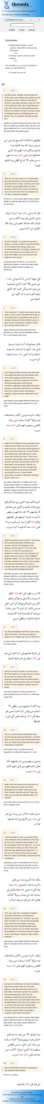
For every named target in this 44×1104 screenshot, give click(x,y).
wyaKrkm (31, 576)
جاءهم (10, 1034)
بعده (23, 894)
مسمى (36, 608)
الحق (20, 223)
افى (24, 593)
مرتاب (12, 899)
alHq (24, 201)
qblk (14, 201)
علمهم (27, 653)
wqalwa (14, 490)
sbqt (6, 403)
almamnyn (8, 270)
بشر (13, 608)
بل (38, 653)
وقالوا (37, 521)
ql (5, 262)
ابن (6, 140)
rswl (38, 123)
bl (5, 641)
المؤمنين (35, 298)
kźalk (21, 868)
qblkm (26, 482)
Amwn (13, 644)
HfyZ (10, 697)
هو (7, 711)
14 (5, 979)
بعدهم (8, 506)
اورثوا (19, 1049)
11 (5, 780)
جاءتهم (18, 511)
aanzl (6, 802)
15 (5, 1063)
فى (29, 213)
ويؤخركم (19, 603)
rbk (30, 201)
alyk (25, 199)
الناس (27, 278)
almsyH (21, 123)
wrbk (34, 694)
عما (19, 613)
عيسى (11, 140)
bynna (22, 802)
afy (13, 574)
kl (4, 697)
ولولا (33, 420)
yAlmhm (35, 485)
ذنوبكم (28, 603)
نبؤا (27, 501)
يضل (37, 899)
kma (29, 749)
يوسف (23, 879)
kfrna (23, 490)
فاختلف (8, 414)
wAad (6, 485)
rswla (16, 868)
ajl (5, 579)
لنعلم (37, 711)
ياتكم (33, 501)
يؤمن (27, 711)
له (30, 706)
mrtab (6, 871)
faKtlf (26, 401)
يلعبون (20, 1083)
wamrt (21, 267)
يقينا (37, 165)
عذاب (37, 823)
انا (31, 140)
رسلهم (10, 511)
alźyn (6, 128)
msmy (8, 579)
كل (12, 715)
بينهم (30, 425)
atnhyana (7, 332)
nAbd (16, 332)
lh (12, 692)
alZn (13, 131)
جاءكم (31, 879)
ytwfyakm (14, 267)
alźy (9, 267)
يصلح (31, 344)
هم (6, 653)
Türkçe (21, 30)
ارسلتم (16, 521)
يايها (34, 278)
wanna (35, 332)
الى (11, 603)
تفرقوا (32, 1034)
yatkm (9, 482)
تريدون (36, 613)
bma (27, 490)
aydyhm (35, 487)
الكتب (16, 218)
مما (19, 213)
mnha (35, 641)
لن (8, 889)
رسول (31, 145)
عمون (11, 658)
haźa (34, 330)
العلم (37, 1039)
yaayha (9, 262)
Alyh (10, 802)
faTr (22, 574)
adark (8, 641)
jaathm (13, 487)
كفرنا (27, 521)
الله (26, 145)
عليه (31, 813)
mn (35, 128)
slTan (23, 692)
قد (26, 344)
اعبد (24, 283)
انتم (21, 608)
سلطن (14, 706)
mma (16, 199)
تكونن (36, 228)
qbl (30, 330)
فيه (29, 155)
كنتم (18, 278)
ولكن (30, 150)
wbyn (16, 749)
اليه (37, 359)
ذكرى (24, 818)
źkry (38, 802)
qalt (5, 574)
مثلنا (8, 608)
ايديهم (21, 516)
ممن (11, 711)
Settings (32, 30)
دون (34, 288)
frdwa (29, 487)
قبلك (37, 223)
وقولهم (36, 140)
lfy (18, 128)
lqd (17, 201)
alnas (14, 262)
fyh (16, 128)
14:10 (12, 536)
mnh (24, 128)
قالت (37, 593)
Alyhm (15, 692)
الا (27, 160)
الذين (11, 150)
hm (27, 641)
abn (30, 123)
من (35, 160)
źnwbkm (24, 576)
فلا (6, 223)
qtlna (16, 123)
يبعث (37, 894)
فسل (37, 218)
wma (9, 126)
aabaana (29, 332)
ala (5, 131)
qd (16, 330)
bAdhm (27, 485)
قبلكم (11, 501)
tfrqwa (10, 1017)
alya (37, 576)
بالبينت (35, 516)
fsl (28, 199)
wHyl (6, 749)
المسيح (19, 140)
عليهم (25, 706)
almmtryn (10, 204)
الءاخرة (15, 653)
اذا (22, 889)
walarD (34, 574)
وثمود (27, 506)
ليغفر (11, 598)
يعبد (9, 349)
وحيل (36, 761)
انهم (13, 766)
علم (31, 160)
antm (21, 579)
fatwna (34, 581)
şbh (31, 126)
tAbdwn (16, 264)
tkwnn (36, 201)
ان (22, 278)
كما (8, 761)
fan (5, 199)
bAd (21, 1017)
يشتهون (14, 761)
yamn (6, 694)
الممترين (24, 228)
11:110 (13, 368)
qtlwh (13, 126)
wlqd (6, 401)
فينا (16, 344)
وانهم (23, 425)
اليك (8, 213)
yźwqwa (12, 805)
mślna (31, 579)
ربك (10, 223)
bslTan (6, 584)
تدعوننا (21, 526)
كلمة (27, 420)
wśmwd (12, 485)
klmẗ (37, 401)
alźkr (14, 802)
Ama (14, 581)
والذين (20, 506)
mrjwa (26, 330)
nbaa (14, 482)
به (38, 160)
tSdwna (9, 581)
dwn (24, 264)
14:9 (12, 439)
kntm (21, 262)
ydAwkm (7, 576)
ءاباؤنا (36, 354)
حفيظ (37, 721)
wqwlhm (7, 123)
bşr (27, 579)
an (17, 262)
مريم (37, 145)
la (31, 485)
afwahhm (7, 490)
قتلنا (27, 140)
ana (12, 123)
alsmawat (28, 574)
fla (33, 201)
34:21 (12, 667)
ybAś (36, 865)
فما (29, 884)
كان (14, 613)
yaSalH (12, 330)
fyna (22, 330)
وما (22, 145)
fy (10, 199)
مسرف (19, 899)
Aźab (17, 805)
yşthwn (24, 749)
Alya (37, 694)
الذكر (25, 813)
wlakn (27, 126)
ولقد (37, 414)
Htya (20, 865)
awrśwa (25, 1023)
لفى (25, 155)
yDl (24, 868)
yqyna (26, 131)
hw (21, 694)
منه (15, 155)
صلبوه (36, 150)
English (12, 30)
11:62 (12, 308)
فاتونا (29, 618)
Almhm (13, 641)
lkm (16, 576)
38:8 (12, 780)
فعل (37, 766)
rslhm (18, 487)
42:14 (12, 979)
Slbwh (22, 126)
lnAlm (31, 692)
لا (39, 511)
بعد (19, 1034)
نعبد (17, 349)
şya (7, 697)
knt (8, 199)
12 (5, 833)
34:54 (12, 730)
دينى (33, 283)
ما (11, 155)
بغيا (31, 1039)
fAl (32, 749)
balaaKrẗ (12, 694)
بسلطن (22, 618)
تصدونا (25, 613)
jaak (20, 201)
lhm (35, 126)
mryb (24, 335)
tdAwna (16, 335)
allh (5, 126)
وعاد (33, 506)
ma (27, 128)
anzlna (21, 199)
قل (38, 278)
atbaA (9, 131)
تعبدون (11, 283)
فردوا (28, 516)
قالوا (37, 344)
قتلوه (17, 145)
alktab (6, 201)
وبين (24, 761)
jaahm (28, 1017)
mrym (34, 123)
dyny (32, 262)
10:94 (12, 174)
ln (33, 865)
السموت (35, 598)
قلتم (12, 889)
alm (5, 482)
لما (16, 818)
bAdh (12, 868)
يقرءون (24, 218)
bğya (37, 1017)
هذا (33, 349)
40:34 (12, 833)
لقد (32, 223)
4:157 (12, 90)
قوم (6, 501)
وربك (23, 715)
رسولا (17, 894)
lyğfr (13, 576)
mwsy (16, 401)
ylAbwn (15, 1075)
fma (31, 863)
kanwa (26, 752)
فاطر (11, 593)
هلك (18, 889)
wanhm (26, 403)
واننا (30, 354)
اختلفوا (35, 155)
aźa (23, 865)
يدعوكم (18, 598)
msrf (37, 868)
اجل (7, 603)
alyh (21, 335)
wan (38, 126)
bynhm (20, 403)
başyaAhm (8, 752)
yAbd (23, 332)
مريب (32, 359)
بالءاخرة (19, 711)
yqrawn (37, 199)
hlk (26, 865)
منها (29, 658)
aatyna (11, 401)
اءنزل (37, 813)
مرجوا (11, 344)
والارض (26, 598)
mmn (18, 694)
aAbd (6, 264)
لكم (37, 603)
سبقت (21, 420)
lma (7, 805)
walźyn (18, 485)
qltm (30, 865)
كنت (33, 213)
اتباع (23, 160)
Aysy (27, 123)
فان (38, 213)
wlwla (33, 401)
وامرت (27, 293)
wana (6, 493)
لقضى (36, 425)
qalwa (6, 330)
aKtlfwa (11, 128)
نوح (38, 506)
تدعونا (9, 354)
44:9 (12, 1063)
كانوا (8, 766)
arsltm (32, 490)
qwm (31, 482)
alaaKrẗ (21, 641)
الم (38, 501)
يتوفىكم (35, 293)
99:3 (3, 11)
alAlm (33, 1017)
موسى (24, 414)
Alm (38, 128)
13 (5, 909)
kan (18, 581)
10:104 (13, 237)
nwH (35, 482)
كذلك (10, 894)
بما (22, 521)
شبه (24, 150)
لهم (20, 150)
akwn (28, 267)
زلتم (24, 884)
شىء (8, 715)
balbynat (23, 487)
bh (33, 128)
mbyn (11, 584)
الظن (17, 160)
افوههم (10, 516)
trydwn (36, 579)
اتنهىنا (27, 349)
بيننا (15, 813)
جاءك (26, 223)
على (17, 715)
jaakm (10, 863)
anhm (20, 752)
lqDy (15, 403)
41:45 (12, 909)
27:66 (12, 627)
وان (16, 150)
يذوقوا (10, 818)
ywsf (15, 863)
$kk (16, 53)
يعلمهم (34, 511)
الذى (9, 288)
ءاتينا (31, 414)
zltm (35, 863)
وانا (7, 521)
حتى (27, 889)
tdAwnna (21, 493)
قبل (38, 349)
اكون (17, 293)
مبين (15, 618)
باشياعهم (30, 766)
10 (5, 730)
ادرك (34, 653)
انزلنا (14, 213)
